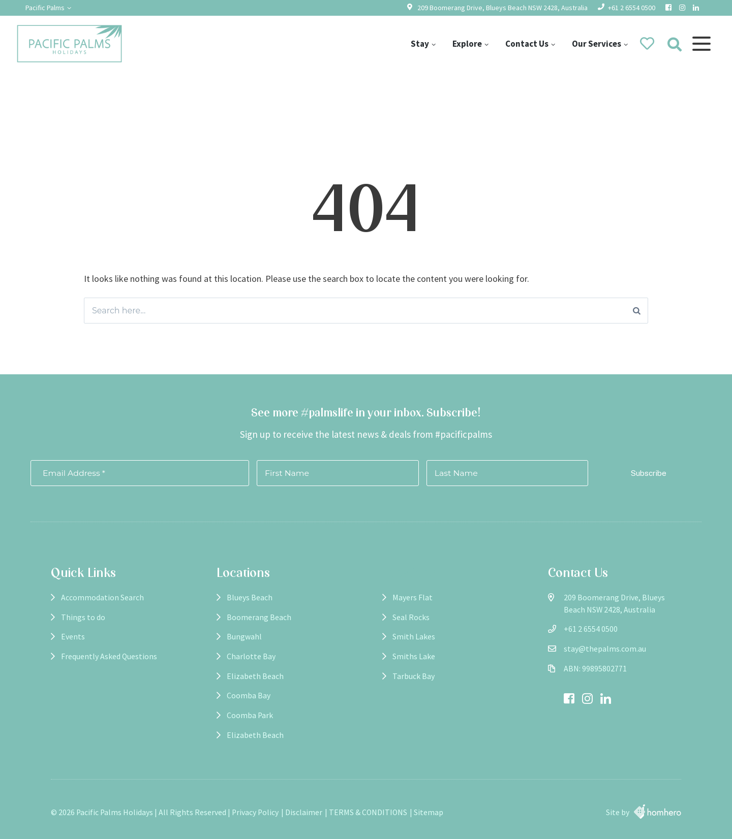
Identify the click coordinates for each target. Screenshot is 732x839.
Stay (420, 43)
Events (73, 636)
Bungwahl (244, 636)
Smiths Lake (413, 656)
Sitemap (428, 812)
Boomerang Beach (259, 617)
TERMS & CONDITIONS (368, 812)
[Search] (636, 311)
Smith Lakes (413, 636)
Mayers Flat (412, 597)
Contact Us (526, 43)
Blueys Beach (249, 597)
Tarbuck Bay (413, 676)
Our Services (596, 43)
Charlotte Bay (251, 656)
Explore (467, 43)
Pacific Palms (45, 7)
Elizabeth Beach (255, 676)
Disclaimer (303, 812)
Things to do (83, 617)
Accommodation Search (102, 597)
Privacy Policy (255, 812)
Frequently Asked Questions (109, 656)
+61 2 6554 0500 (631, 7)
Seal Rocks (411, 617)
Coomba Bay (248, 695)
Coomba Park (250, 715)
